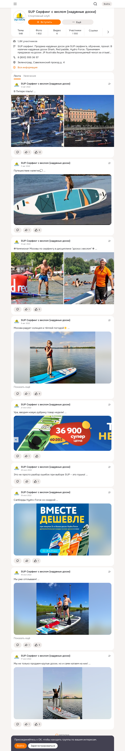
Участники (75, 30)
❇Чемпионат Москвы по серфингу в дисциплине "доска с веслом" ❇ (54, 248)
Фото (39, 30)
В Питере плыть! (23, 91)
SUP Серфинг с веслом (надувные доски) (45, 83)
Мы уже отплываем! (25, 579)
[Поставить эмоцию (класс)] (38, 152)
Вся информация (27, 67)
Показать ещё (22, 387)
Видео (57, 30)
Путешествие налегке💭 (28, 170)
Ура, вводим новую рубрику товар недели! (39, 412)
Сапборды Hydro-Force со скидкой (34, 500)
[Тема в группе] (62, 470)
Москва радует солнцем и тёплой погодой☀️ (40, 328)
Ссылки (93, 30)
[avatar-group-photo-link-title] (19, 16)
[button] (17, 76)
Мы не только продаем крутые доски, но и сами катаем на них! (51, 663)
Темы (21, 30)
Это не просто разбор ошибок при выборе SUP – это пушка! (49, 474)
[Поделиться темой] (27, 152)
